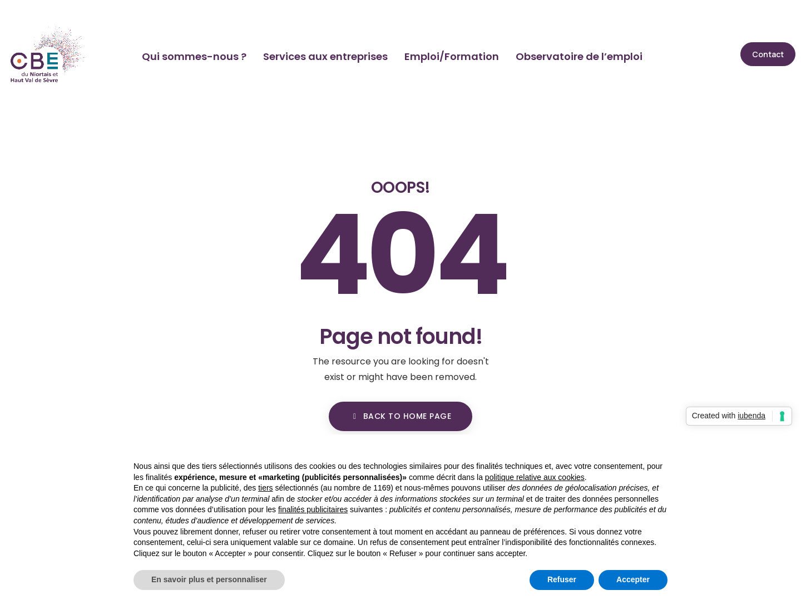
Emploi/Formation (451, 56)
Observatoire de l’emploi (579, 56)
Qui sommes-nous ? (194, 56)
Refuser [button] (561, 579)
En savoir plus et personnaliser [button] (209, 579)
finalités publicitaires (313, 509)
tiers (265, 487)
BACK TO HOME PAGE (400, 416)
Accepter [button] (633, 579)
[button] (767, 54)
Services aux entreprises (325, 56)
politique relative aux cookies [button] (535, 477)
